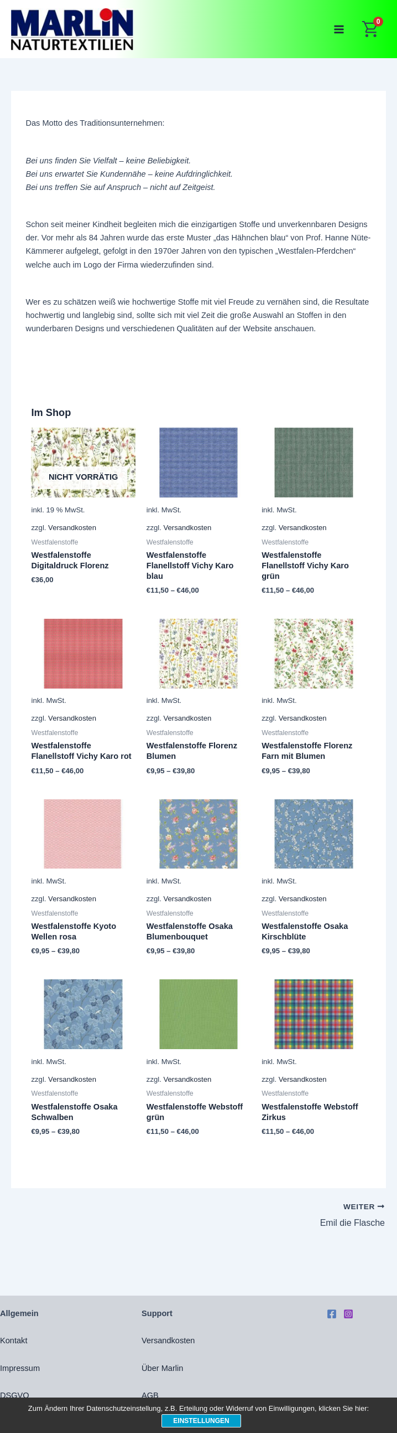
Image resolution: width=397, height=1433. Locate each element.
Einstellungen (201, 1421)
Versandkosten (72, 527)
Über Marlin (162, 1368)
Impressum (20, 1368)
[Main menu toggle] (339, 29)
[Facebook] (332, 1314)
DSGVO (14, 1395)
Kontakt (13, 1340)
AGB (150, 1395)
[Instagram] (348, 1314)
